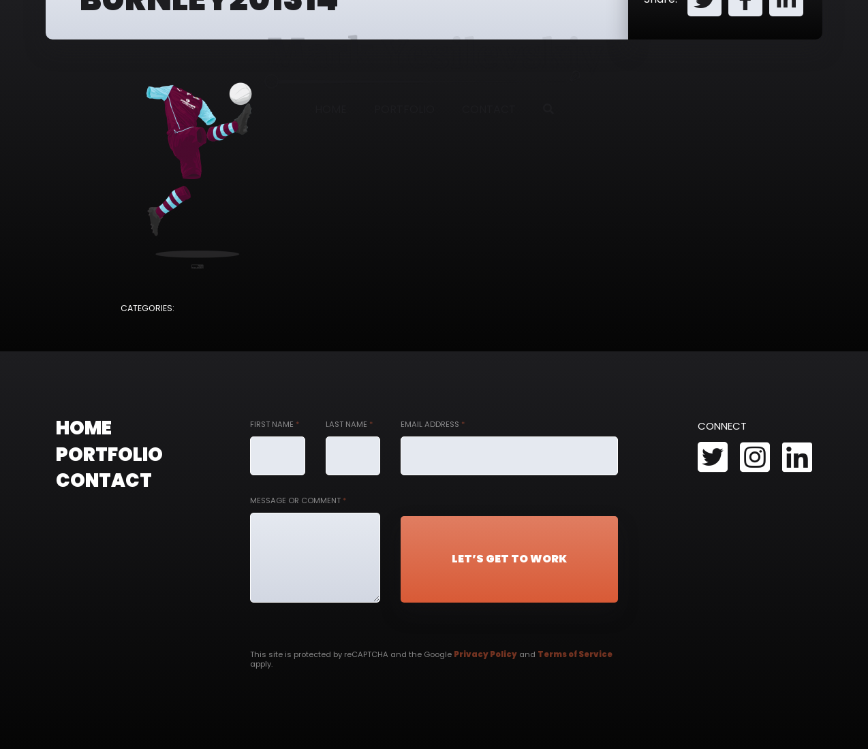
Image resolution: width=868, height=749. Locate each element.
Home (331, 109)
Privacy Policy (485, 654)
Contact (489, 109)
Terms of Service (575, 654)
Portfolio (404, 109)
